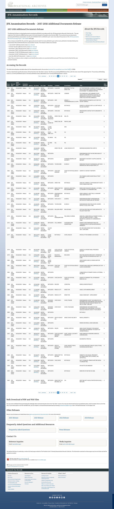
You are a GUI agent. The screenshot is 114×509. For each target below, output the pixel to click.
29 (51, 76)
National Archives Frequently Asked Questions (47, 478)
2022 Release (64, 418)
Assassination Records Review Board (95, 42)
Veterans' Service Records (36, 10)
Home (9, 18)
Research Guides (46, 473)
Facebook (50, 497)
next (71, 76)
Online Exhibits (11, 489)
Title (81, 85)
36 (66, 76)
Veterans (27, 483)
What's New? (62, 473)
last (75, 76)
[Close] (112, 495)
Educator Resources (57, 10)
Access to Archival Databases (14, 484)
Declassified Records (46, 482)
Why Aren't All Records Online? (48, 485)
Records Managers (29, 482)
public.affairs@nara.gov (69, 444)
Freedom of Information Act (61, 503)
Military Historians (29, 477)
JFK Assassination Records (28, 18)
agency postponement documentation (39, 414)
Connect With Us (57, 495)
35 (64, 76)
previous (44, 76)
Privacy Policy (51, 503)
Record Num (13, 84)
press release (31, 45)
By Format (10, 477)
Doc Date (36, 85)
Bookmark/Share (96, 2)
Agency (31, 85)
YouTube (59, 497)
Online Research (13, 473)
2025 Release (13, 418)
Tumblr (57, 497)
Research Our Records (15, 10)
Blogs (62, 497)
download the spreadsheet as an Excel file (58, 69)
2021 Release (89, 418)
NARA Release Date (18, 84)
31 (56, 76)
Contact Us (104, 2)
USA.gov (76, 503)
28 (49, 76)
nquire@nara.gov (17, 444)
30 (53, 76)
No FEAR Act (70, 503)
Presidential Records (12, 482)
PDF (35, 89)
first (39, 76)
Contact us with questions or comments (15, 466)
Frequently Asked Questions (19, 430)
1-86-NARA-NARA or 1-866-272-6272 (57, 506)
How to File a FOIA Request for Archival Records (48, 488)
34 (62, 76)
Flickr (64, 497)
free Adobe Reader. (24, 458)
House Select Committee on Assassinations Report (93, 39)
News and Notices (62, 475)
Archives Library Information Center (14, 487)
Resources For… (29, 473)
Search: (80, 79)
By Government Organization (14, 479)
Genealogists (28, 475)
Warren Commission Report (93, 36)
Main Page (88, 33)
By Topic (10, 475)
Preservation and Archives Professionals (30, 480)
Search (104, 5)
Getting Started (44, 475)
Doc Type (43, 85)
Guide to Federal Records (47, 480)
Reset (105, 79)
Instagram (55, 497)
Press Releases (64, 430)
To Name (57, 85)
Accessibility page (42, 459)
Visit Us (78, 10)
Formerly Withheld (25, 84)
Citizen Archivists (87, 2)
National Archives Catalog (13, 481)
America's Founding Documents (98, 10)
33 (60, 76)
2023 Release (38, 418)
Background (89, 35)
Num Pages (105, 84)
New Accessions (62, 477)
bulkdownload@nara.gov (66, 405)
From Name (67, 85)
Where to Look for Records (47, 483)
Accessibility (45, 503)
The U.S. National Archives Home (27, 4)
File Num (50, 85)
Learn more (101, 506)
